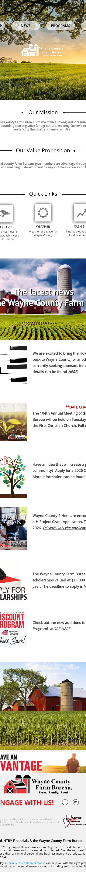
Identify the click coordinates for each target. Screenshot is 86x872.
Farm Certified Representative (26, 863)
